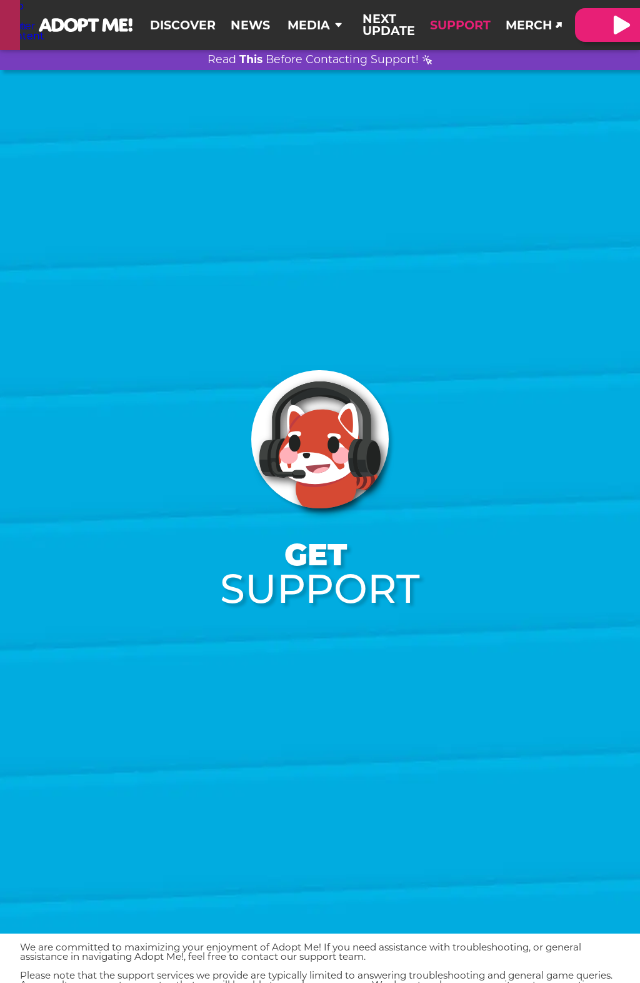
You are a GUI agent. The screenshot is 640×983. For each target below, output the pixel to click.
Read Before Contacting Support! (313, 60)
